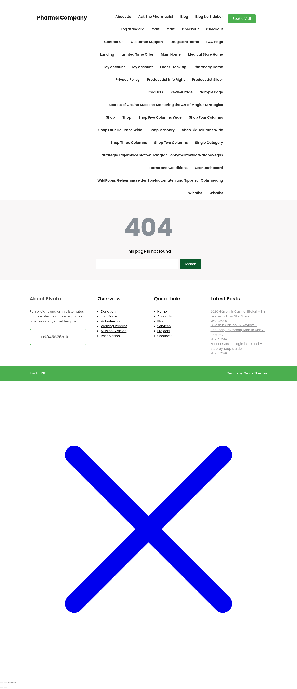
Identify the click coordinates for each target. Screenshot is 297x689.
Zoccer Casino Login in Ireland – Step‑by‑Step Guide (236, 346)
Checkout (190, 29)
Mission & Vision (114, 331)
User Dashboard (209, 167)
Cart (156, 29)
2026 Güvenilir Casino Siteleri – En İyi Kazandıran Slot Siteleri (238, 314)
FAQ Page (214, 41)
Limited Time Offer (137, 54)
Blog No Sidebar (209, 16)
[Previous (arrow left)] (1, 687)
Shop (110, 117)
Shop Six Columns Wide (202, 130)
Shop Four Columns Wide (120, 130)
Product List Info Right (166, 79)
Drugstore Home (184, 41)
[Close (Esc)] (14, 682)
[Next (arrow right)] (5, 687)
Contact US (166, 336)
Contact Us (113, 41)
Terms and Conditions (168, 167)
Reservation (110, 336)
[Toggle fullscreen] (5, 682)
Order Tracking (173, 67)
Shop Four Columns (206, 117)
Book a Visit (242, 18)
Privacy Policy (128, 79)
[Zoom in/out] (1, 682)
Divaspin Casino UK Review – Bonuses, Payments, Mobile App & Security (238, 330)
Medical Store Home (205, 54)
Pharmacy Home (208, 67)
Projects (163, 331)
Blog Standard (131, 29)
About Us (123, 16)
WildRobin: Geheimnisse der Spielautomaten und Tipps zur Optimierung (160, 180)
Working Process (114, 326)
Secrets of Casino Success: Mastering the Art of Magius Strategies (166, 104)
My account (114, 67)
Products (155, 92)
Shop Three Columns (128, 142)
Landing (107, 54)
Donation (108, 311)
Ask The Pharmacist (155, 16)
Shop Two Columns (171, 142)
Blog (184, 16)
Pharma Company (62, 17)
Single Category (209, 142)
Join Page (109, 316)
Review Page (182, 92)
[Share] (10, 682)
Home (162, 311)
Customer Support (147, 41)
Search (190, 264)
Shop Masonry (162, 130)
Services (164, 326)
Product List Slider (207, 79)
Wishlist (195, 193)
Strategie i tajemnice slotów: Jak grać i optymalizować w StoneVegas (162, 155)
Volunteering (111, 321)
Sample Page (211, 92)
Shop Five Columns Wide (160, 117)
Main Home (171, 54)
